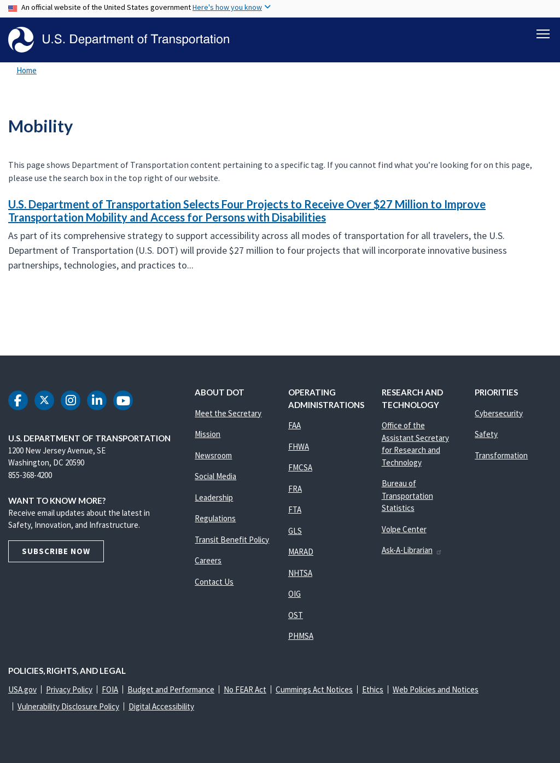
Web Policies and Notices (436, 689)
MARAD (300, 551)
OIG (294, 594)
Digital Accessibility (161, 706)
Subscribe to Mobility (6, 309)
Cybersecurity (499, 413)
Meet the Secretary (228, 413)
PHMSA (300, 636)
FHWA (298, 446)
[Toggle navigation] (543, 33)
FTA (294, 509)
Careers (208, 560)
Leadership (214, 497)
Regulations (215, 518)
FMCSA (300, 467)
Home (26, 70)
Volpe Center (404, 529)
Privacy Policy (69, 689)
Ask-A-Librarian (412, 550)
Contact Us (214, 581)
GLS (295, 531)
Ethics (372, 689)
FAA (294, 425)
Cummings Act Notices (314, 689)
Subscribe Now (56, 551)
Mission (207, 434)
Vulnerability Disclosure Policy (68, 706)
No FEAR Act (245, 689)
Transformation (501, 455)
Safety (486, 434)
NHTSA (300, 573)
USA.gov (22, 689)
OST (295, 615)
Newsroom (213, 455)
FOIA (110, 689)
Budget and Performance (170, 689)
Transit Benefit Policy (232, 539)
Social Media (215, 476)
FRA (295, 489)
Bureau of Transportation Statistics (407, 495)
